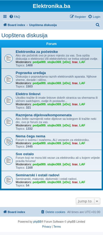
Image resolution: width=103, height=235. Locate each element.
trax (75, 62)
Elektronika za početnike (37, 52)
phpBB (37, 221)
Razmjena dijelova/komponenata (44, 115)
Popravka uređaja (31, 73)
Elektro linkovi (28, 94)
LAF (82, 62)
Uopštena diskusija (24, 35)
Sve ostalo (25, 154)
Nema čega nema (30, 136)
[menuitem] (14, 16)
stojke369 (54, 62)
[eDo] (66, 62)
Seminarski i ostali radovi (37, 175)
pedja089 (39, 62)
